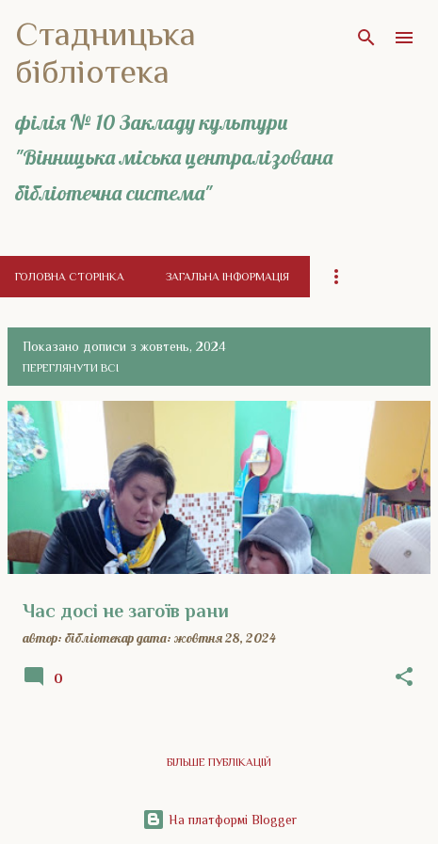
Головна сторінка (69, 276)
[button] (404, 677)
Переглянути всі (71, 367)
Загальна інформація (227, 276)
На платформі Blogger (219, 819)
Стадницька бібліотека (105, 52)
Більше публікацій (219, 762)
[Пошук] (366, 37)
